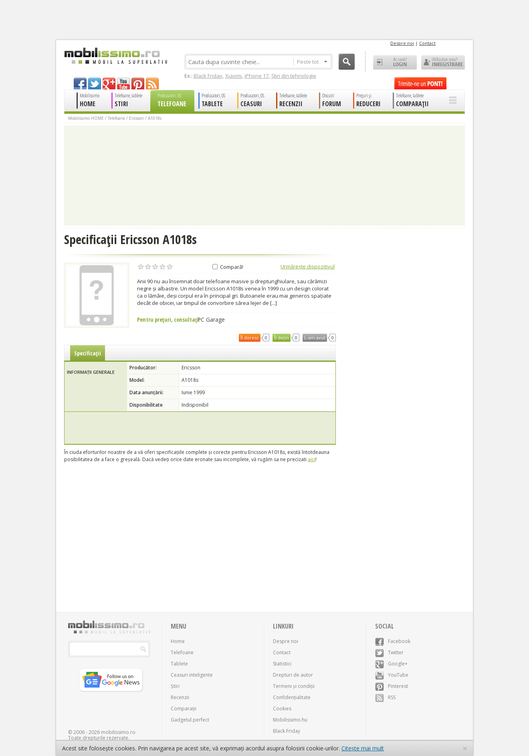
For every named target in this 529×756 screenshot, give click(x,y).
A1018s (155, 118)
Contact (427, 43)
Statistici (282, 663)
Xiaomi (233, 75)
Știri (175, 686)
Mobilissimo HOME (86, 118)
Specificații (87, 353)
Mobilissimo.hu (290, 719)
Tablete (179, 663)
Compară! (227, 266)
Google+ (391, 663)
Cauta (347, 62)
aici (311, 459)
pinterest (137, 83)
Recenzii (180, 697)
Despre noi (402, 43)
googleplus (109, 83)
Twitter (389, 652)
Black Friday (208, 75)
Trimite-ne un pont (420, 83)
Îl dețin (281, 338)
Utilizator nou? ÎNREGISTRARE (443, 62)
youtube (123, 83)
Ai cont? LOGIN (395, 62)
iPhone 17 (256, 75)
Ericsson (136, 118)
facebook (80, 83)
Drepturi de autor (293, 674)
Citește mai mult (362, 748)
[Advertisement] (200, 428)
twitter (94, 83)
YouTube (391, 674)
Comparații (183, 708)
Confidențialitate (292, 697)
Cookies (282, 708)
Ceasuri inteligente (192, 674)
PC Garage (211, 319)
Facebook (392, 641)
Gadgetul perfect (190, 719)
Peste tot (312, 61)
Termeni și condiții (294, 686)
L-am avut (314, 338)
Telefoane (116, 118)
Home (178, 641)
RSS (385, 697)
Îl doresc (249, 338)
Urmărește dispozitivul (308, 266)
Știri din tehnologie (293, 75)
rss (152, 83)
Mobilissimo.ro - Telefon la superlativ (115, 56)
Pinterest (391, 686)
